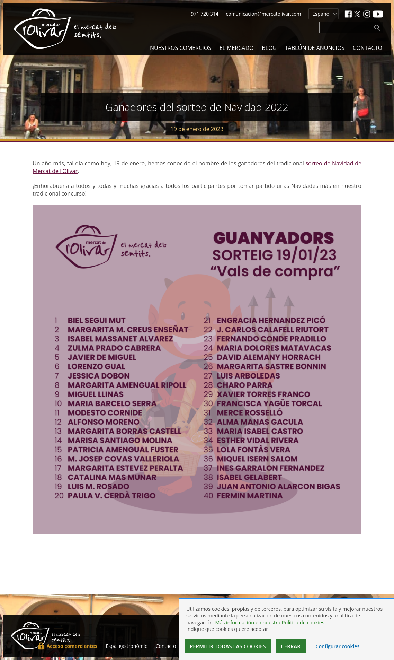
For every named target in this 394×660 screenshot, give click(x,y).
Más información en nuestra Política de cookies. (270, 622)
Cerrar (291, 646)
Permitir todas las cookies (228, 646)
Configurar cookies (338, 646)
